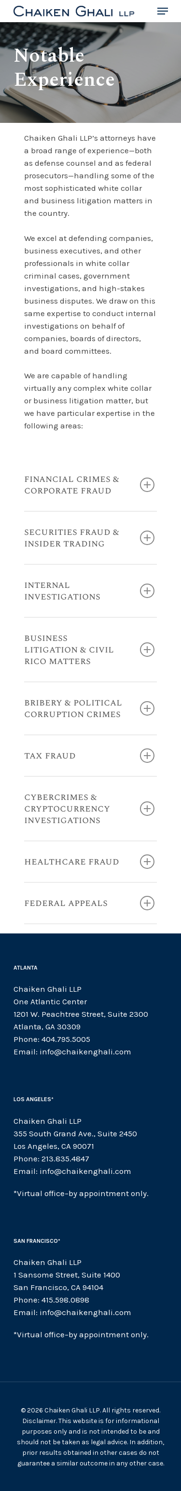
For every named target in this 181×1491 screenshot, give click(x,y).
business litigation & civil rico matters (89, 649)
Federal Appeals (89, 903)
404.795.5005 (66, 1039)
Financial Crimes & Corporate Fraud (89, 485)
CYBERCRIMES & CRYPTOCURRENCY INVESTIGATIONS (89, 808)
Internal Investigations (89, 591)
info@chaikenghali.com (85, 1051)
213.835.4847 (65, 1158)
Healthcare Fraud (89, 861)
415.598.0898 (65, 1300)
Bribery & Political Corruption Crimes (89, 708)
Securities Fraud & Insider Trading (89, 538)
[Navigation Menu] (162, 11)
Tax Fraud (89, 755)
